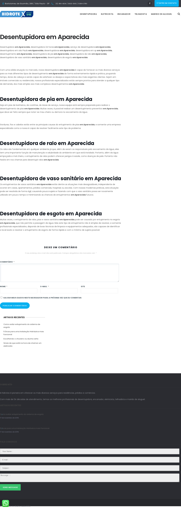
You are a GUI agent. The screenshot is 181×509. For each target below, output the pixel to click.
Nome (3, 286)
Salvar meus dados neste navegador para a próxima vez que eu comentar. (42, 297)
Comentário (7, 262)
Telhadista (106, 14)
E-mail (44, 286)
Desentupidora (53, 14)
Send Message (10, 487)
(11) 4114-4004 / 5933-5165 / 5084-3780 (71, 4)
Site (83, 286)
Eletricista (72, 14)
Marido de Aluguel (126, 14)
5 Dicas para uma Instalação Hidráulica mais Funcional (23, 333)
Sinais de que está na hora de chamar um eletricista (22, 344)
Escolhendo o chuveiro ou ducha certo (20, 338)
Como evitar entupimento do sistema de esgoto (21, 326)
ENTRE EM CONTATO (167, 3)
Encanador (89, 14)
